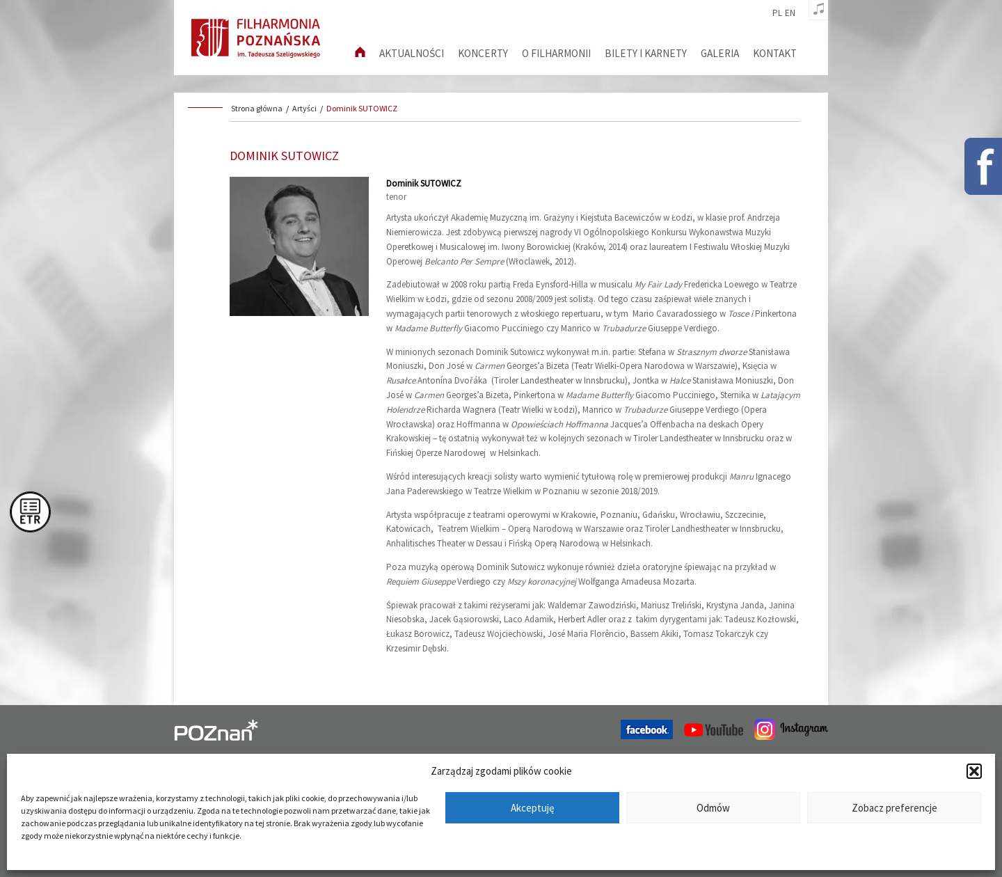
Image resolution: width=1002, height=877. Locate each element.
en (790, 13)
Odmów (713, 807)
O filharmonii (556, 53)
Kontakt (775, 53)
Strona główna (257, 108)
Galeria (720, 53)
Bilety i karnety (646, 53)
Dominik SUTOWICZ (361, 108)
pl (777, 13)
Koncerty (483, 53)
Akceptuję (532, 807)
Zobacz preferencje (894, 807)
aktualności (411, 53)
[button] (974, 771)
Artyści (304, 108)
